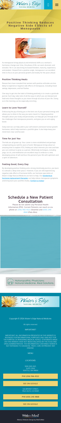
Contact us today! (37, 181)
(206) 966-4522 (23, 210)
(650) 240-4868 (32, 397)
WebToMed (40, 420)
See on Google (30, 384)
